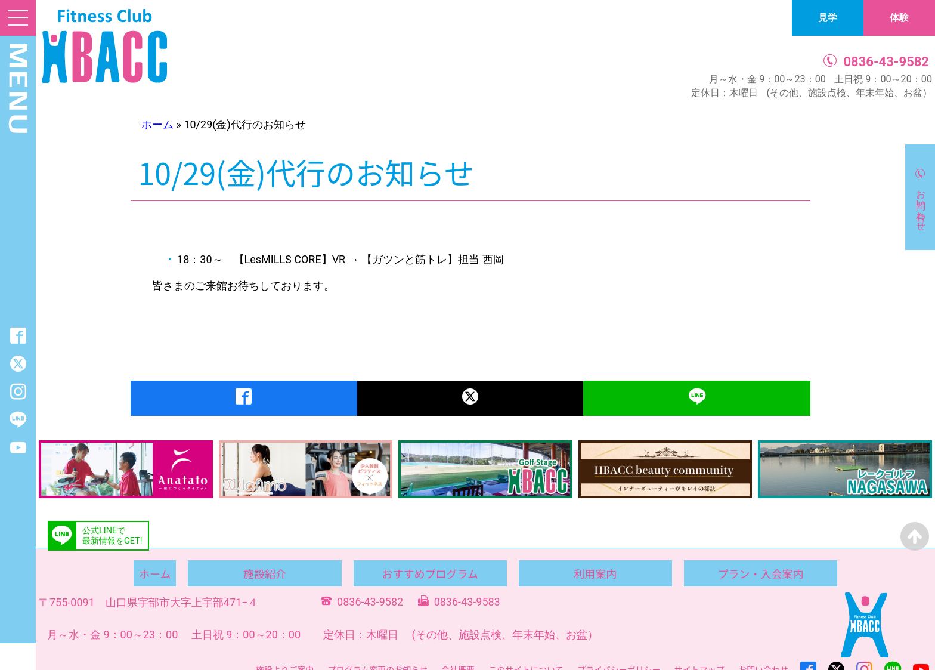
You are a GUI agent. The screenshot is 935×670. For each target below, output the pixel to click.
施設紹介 (264, 573)
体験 (899, 17)
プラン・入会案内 (760, 573)
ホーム (157, 124)
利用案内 (595, 573)
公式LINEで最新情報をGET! (112, 536)
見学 (827, 17)
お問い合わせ (921, 204)
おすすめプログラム (430, 573)
